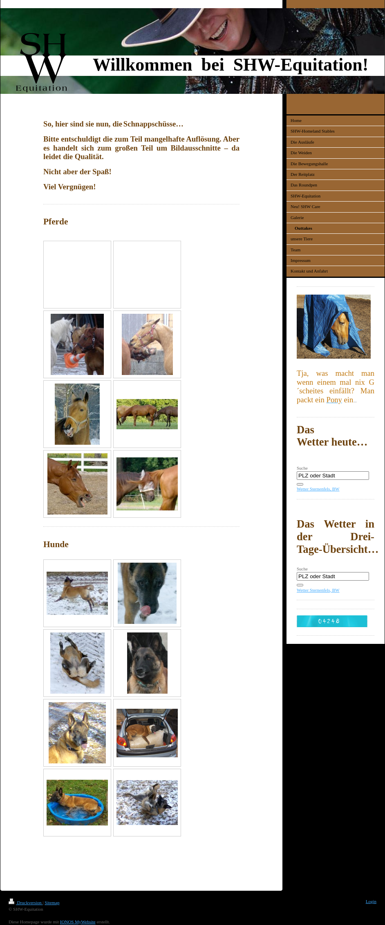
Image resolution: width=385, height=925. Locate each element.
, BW (334, 488)
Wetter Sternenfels (313, 488)
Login (371, 901)
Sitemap (52, 902)
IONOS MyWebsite (78, 921)
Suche (302, 468)
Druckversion (26, 902)
